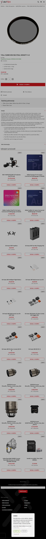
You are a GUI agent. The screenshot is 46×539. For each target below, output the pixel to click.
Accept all (16, 531)
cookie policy (16, 527)
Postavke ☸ (16, 534)
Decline (24, 531)
